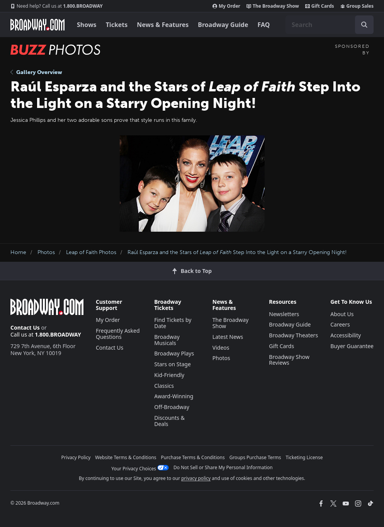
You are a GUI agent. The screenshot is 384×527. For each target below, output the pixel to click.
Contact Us (25, 327)
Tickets (117, 25)
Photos (46, 252)
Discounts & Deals (169, 421)
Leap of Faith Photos (91, 252)
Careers (340, 324)
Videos (220, 347)
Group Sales (357, 6)
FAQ (264, 25)
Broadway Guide (223, 25)
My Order (226, 6)
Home (18, 252)
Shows (87, 25)
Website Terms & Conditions (125, 457)
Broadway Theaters (293, 335)
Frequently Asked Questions (118, 333)
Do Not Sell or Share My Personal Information (223, 467)
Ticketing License (304, 457)
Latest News (227, 336)
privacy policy (196, 478)
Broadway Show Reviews (289, 360)
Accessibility (345, 335)
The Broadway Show (272, 6)
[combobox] (329, 24)
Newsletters (284, 314)
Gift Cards (319, 6)
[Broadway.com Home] (37, 24)
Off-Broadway (171, 407)
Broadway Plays (174, 353)
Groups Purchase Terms (255, 457)
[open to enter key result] (364, 24)
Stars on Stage (172, 364)
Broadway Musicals (167, 340)
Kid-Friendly (169, 375)
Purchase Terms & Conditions (193, 457)
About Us (341, 314)
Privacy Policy (76, 457)
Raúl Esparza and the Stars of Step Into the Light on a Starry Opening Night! (237, 252)
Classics (164, 385)
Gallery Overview (36, 72)
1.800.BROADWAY (56, 6)
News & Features (163, 25)
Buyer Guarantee (352, 346)
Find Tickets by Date (172, 323)
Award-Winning (173, 396)
